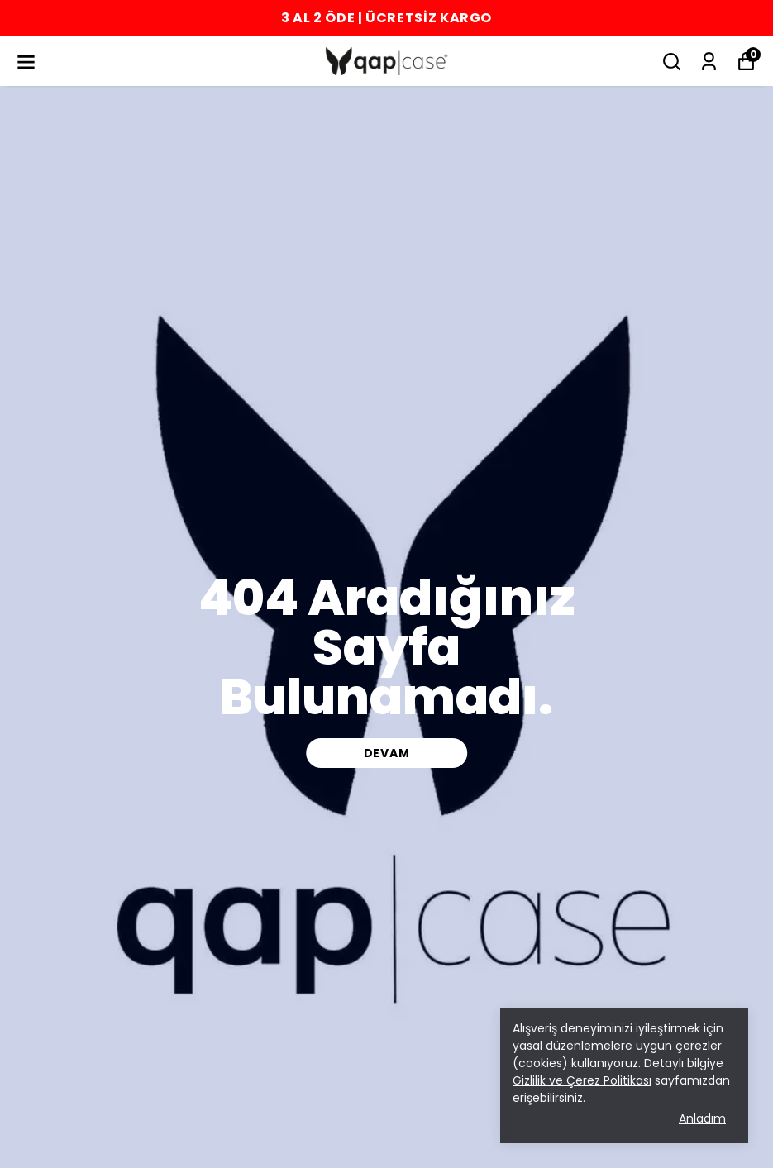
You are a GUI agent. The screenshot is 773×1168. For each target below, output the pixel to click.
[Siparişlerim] (709, 61)
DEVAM (387, 753)
